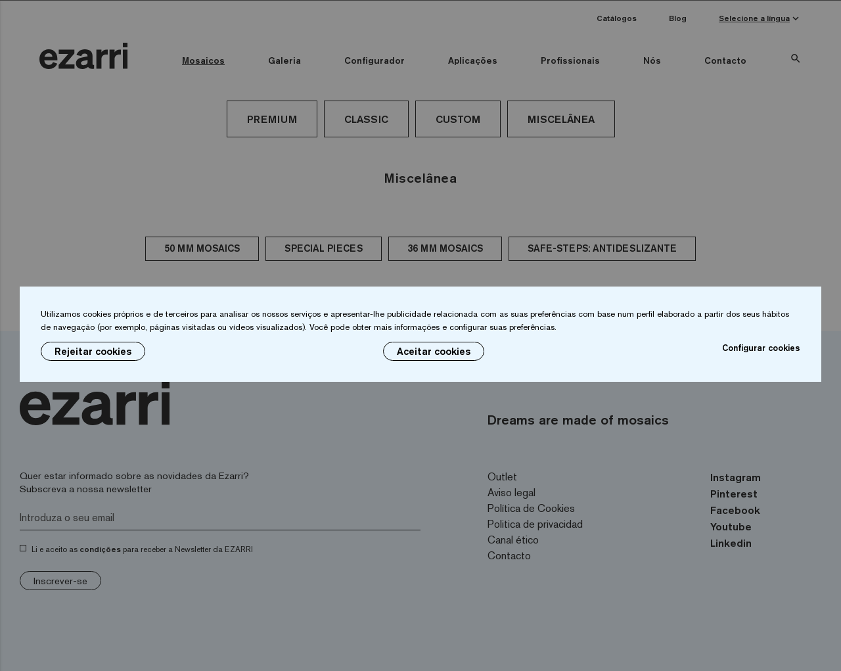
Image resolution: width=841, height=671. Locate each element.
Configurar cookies (761, 347)
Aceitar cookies (433, 351)
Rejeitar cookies (93, 351)
